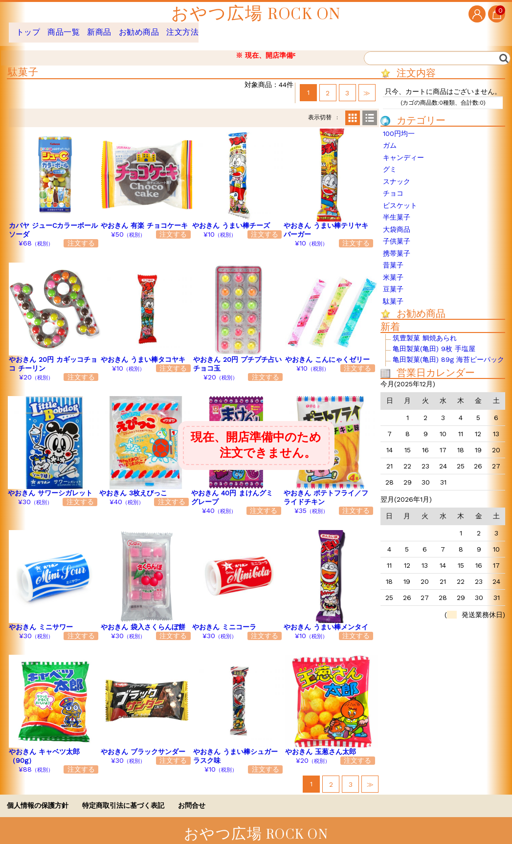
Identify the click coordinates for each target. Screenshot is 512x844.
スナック (396, 174)
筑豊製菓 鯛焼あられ (425, 330)
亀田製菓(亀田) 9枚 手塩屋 (434, 341)
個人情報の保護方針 (37, 798)
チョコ (393, 186)
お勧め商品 (170, 28)
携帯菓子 (396, 246)
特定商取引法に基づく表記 (123, 798)
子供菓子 (396, 234)
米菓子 (393, 270)
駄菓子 (393, 294)
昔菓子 (393, 258)
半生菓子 (396, 210)
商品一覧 (74, 28)
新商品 (119, 28)
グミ (390, 162)
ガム (390, 138)
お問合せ (191, 798)
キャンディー (403, 150)
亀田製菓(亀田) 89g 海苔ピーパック (448, 352)
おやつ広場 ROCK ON (256, 13)
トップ (29, 28)
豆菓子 (393, 282)
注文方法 (224, 28)
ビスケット (400, 198)
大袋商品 (396, 222)
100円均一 (399, 126)
